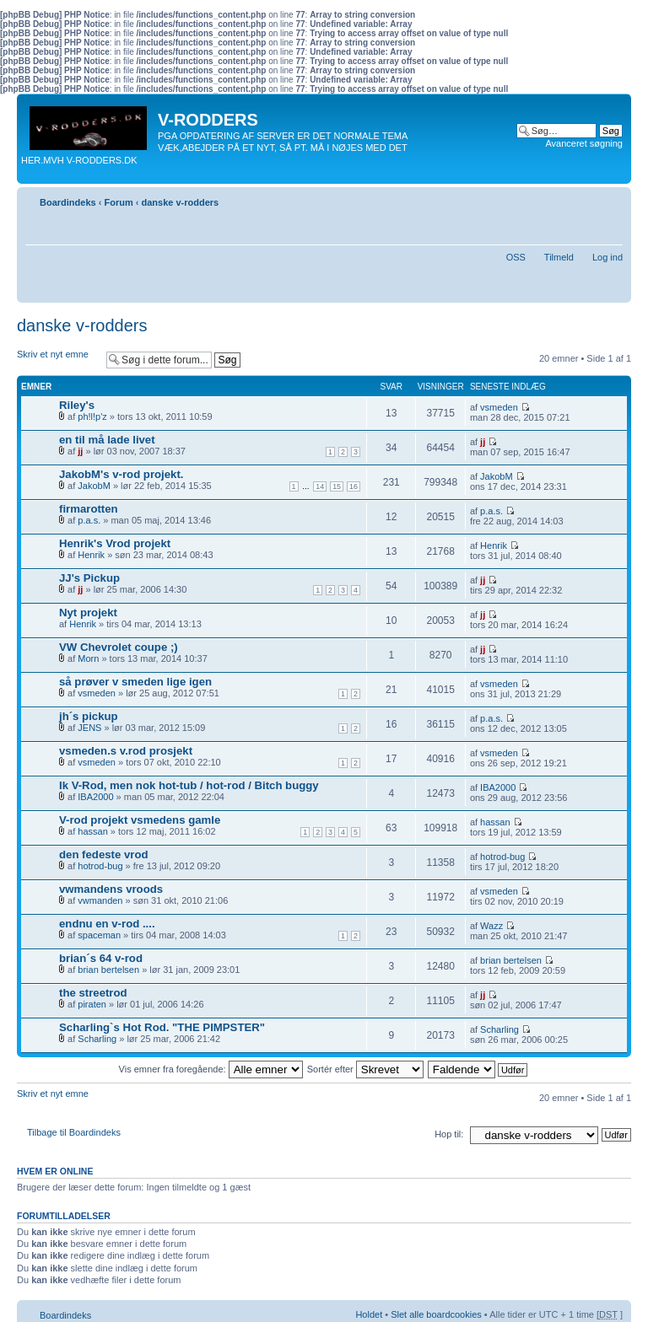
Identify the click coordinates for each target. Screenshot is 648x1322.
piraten (92, 1004)
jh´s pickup (88, 716)
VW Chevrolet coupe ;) (118, 647)
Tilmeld (559, 257)
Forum (118, 202)
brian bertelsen (108, 970)
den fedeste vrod (103, 854)
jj (80, 451)
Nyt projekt (88, 612)
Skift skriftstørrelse (610, 199)
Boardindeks (68, 202)
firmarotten (88, 508)
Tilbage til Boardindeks (74, 1132)
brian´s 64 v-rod (101, 958)
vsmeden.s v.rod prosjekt (125, 750)
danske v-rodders (180, 202)
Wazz (491, 926)
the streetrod (93, 992)
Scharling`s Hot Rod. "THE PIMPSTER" (162, 1027)
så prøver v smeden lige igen (135, 681)
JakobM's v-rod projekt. (121, 474)
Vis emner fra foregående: (211, 1069)
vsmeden (499, 407)
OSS (516, 257)
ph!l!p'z (92, 416)
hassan (92, 831)
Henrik (91, 555)
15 (336, 486)
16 (353, 486)
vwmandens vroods (111, 889)
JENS (89, 728)
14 (320, 486)
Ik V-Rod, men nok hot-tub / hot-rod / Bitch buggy (189, 785)
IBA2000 (95, 797)
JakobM (94, 486)
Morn (88, 658)
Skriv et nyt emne (57, 359)
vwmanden (100, 900)
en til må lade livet (107, 439)
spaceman (99, 935)
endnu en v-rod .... (107, 923)
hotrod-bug (100, 866)
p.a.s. (89, 520)
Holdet (368, 1314)
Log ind (607, 257)
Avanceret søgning (584, 143)
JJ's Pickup (89, 578)
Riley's (76, 405)
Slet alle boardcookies (436, 1314)
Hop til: (449, 1134)
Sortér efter (365, 1069)
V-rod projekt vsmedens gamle (139, 820)
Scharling (97, 1039)
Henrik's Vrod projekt (114, 543)
